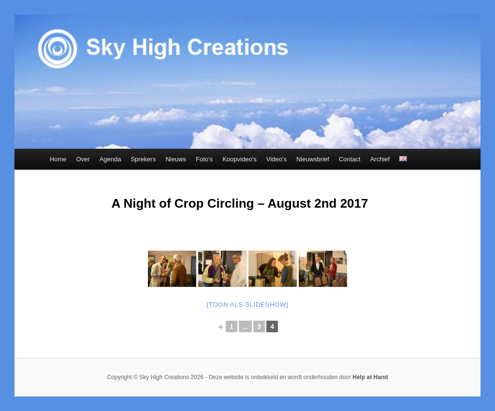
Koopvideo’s (239, 159)
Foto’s (204, 159)
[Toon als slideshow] (248, 304)
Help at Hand (370, 377)
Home (58, 159)
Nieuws (175, 159)
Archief (380, 159)
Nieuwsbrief (312, 159)
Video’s (276, 159)
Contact (350, 159)
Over (82, 159)
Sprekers (143, 159)
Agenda (110, 159)
